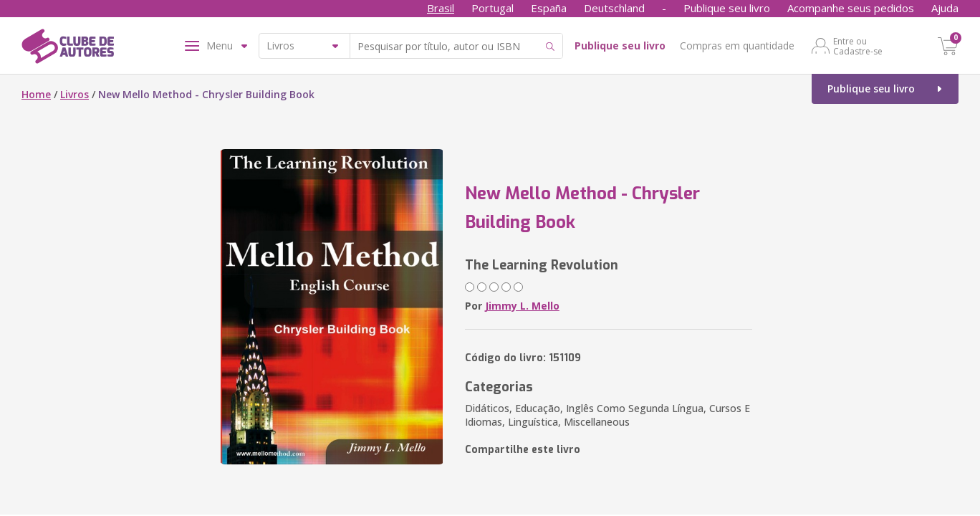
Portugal (492, 8)
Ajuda (945, 8)
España (549, 8)
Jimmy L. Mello (522, 305)
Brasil (440, 8)
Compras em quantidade (737, 45)
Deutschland (614, 8)
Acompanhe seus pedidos (850, 8)
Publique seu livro (726, 8)
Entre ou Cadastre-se (858, 46)
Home (36, 94)
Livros (74, 94)
